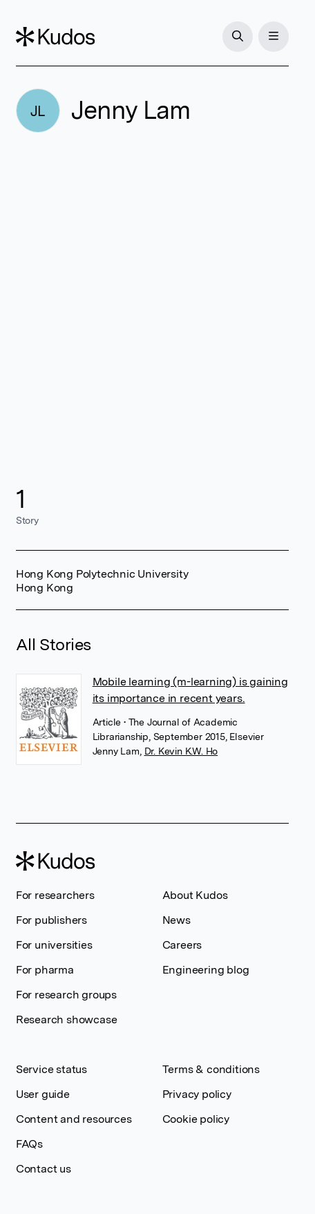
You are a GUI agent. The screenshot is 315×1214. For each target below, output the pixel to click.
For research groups (66, 994)
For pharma (45, 969)
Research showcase (66, 1019)
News (176, 920)
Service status (51, 1069)
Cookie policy (195, 1119)
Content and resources (74, 1119)
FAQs (29, 1143)
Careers (182, 944)
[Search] (237, 36)
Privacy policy (196, 1094)
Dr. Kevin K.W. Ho (181, 751)
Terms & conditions (211, 1069)
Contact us (43, 1168)
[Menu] (273, 36)
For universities (54, 944)
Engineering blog (205, 969)
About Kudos (195, 895)
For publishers (51, 920)
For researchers (55, 895)
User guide (43, 1094)
